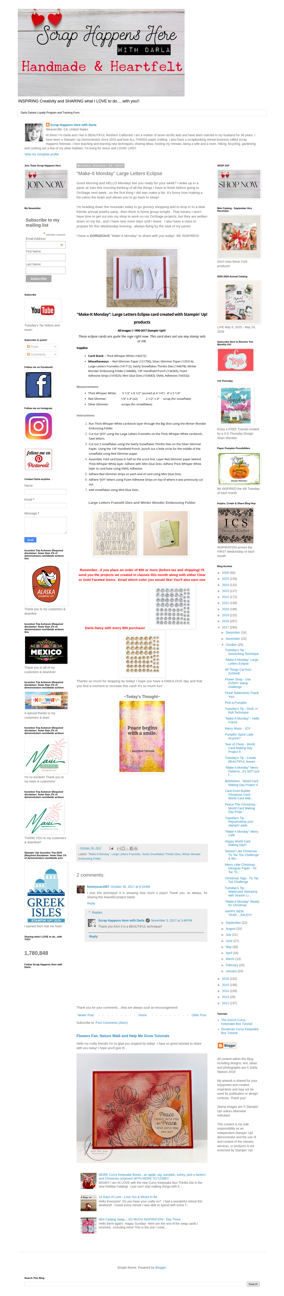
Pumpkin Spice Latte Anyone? (239, 736)
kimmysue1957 (98, 886)
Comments (36, 354)
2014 (226, 991)
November (233, 638)
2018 (226, 621)
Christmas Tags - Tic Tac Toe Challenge (242, 880)
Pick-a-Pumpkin (236, 702)
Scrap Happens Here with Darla (73, 125)
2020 (226, 609)
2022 (226, 597)
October (232, 644)
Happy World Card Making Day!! (237, 843)
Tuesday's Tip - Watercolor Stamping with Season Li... (241, 891)
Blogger (160, 1267)
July (229, 934)
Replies (97, 912)
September (234, 922)
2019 (226, 615)
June (229, 941)
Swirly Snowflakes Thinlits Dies (161, 854)
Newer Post (86, 1015)
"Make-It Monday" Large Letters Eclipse (241, 661)
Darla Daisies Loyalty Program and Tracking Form (50, 112)
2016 (226, 978)
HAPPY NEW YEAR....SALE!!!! (238, 913)
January (232, 971)
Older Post (199, 1015)
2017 (226, 627)
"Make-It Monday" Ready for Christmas (242, 903)
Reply (91, 903)
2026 (226, 572)
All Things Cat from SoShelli (238, 671)
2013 (226, 997)
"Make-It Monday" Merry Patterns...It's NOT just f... (242, 771)
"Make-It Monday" (99, 854)
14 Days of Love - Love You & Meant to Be (128, 1197)
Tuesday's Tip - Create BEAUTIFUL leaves (240, 759)
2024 (226, 585)
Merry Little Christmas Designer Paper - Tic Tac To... (241, 868)
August (231, 928)
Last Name (33, 264)
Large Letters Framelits (126, 854)
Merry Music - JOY (238, 728)
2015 (226, 985)
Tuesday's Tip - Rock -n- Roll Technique (241, 710)
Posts (32, 346)
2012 (226, 1003)
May (229, 947)
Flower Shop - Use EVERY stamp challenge (238, 683)
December (233, 632)
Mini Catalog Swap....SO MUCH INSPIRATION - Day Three (139, 1219)
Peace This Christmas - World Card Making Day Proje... (241, 808)
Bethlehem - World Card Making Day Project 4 (241, 783)
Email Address (44, 238)
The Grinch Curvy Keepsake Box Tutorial (236, 1022)
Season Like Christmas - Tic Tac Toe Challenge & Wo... (242, 854)
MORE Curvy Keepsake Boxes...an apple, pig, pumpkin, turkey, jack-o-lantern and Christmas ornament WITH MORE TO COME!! (152, 1176)
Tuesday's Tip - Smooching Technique (242, 652)
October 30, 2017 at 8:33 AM (130, 886)
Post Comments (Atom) (112, 1022)
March (230, 959)
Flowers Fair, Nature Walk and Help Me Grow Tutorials (123, 1036)
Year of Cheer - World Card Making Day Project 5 (240, 748)
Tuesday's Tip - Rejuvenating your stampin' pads (239, 821)
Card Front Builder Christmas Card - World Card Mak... (239, 794)
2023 (226, 591)
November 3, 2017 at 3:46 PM (171, 920)
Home (142, 1015)
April (229, 953)
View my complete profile (41, 154)
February (232, 965)
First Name (33, 251)
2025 (226, 578)
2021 (226, 603)
